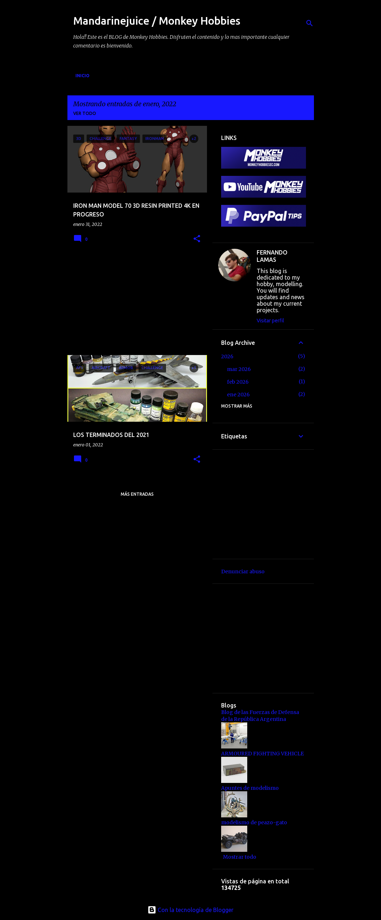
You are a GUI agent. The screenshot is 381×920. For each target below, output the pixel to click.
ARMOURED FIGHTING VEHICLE (262, 753)
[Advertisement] (121, 303)
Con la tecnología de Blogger (190, 910)
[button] (196, 239)
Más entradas (137, 494)
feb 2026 (238, 382)
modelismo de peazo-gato (254, 822)
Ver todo (84, 113)
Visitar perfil (270, 320)
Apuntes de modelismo (250, 788)
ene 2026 (238, 394)
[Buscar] (309, 23)
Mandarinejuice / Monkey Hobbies (156, 21)
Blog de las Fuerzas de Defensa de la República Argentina (260, 715)
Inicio (82, 75)
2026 (227, 356)
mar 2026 (239, 369)
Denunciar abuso (243, 571)
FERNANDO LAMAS (272, 256)
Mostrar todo (239, 857)
